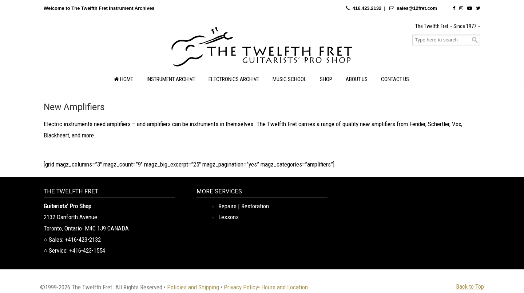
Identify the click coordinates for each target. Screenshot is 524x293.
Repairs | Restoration (243, 206)
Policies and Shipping (193, 287)
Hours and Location (284, 287)
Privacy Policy (241, 287)
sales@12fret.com (417, 8)
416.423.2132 (367, 8)
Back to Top (470, 286)
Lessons (228, 217)
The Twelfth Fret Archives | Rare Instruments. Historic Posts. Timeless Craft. (262, 49)
